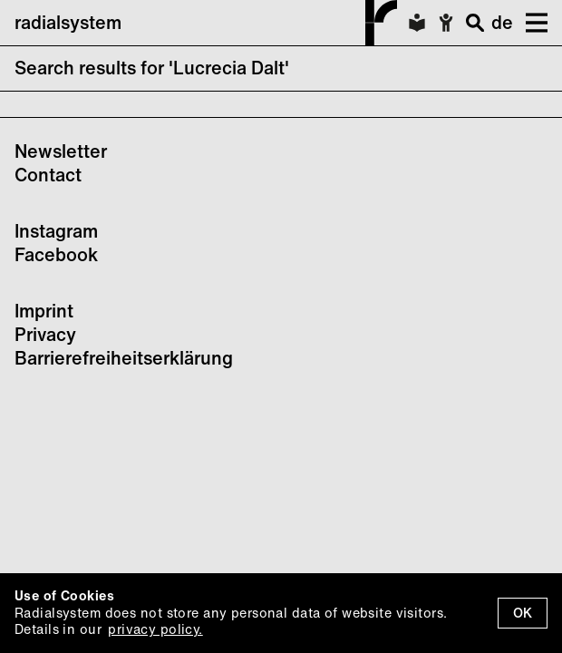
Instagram (56, 231)
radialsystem (206, 22)
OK (522, 612)
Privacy (45, 334)
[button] (530, 22)
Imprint (44, 310)
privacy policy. (155, 628)
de (502, 22)
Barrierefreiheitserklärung (124, 358)
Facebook (56, 254)
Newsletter (61, 151)
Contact (48, 174)
